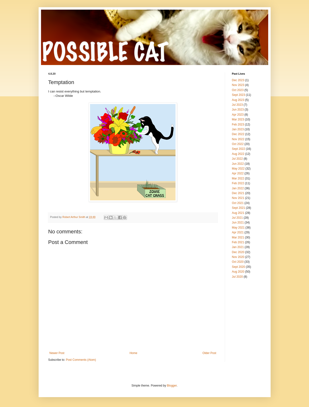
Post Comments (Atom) (81, 359)
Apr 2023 (238, 114)
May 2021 (238, 227)
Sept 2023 (238, 95)
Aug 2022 (238, 154)
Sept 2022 (238, 149)
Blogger (172, 385)
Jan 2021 (238, 247)
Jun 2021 (238, 222)
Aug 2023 (238, 100)
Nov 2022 (238, 139)
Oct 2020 (238, 261)
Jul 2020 (237, 276)
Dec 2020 (238, 252)
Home (133, 353)
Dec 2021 (238, 193)
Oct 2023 (238, 90)
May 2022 (238, 168)
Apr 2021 (238, 232)
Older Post (209, 353)
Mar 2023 (238, 119)
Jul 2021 (237, 217)
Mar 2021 (238, 237)
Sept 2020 (238, 267)
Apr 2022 (238, 173)
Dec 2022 (238, 134)
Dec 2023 (238, 80)
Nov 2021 (238, 198)
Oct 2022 (238, 144)
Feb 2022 (238, 183)
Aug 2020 (238, 271)
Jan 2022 (238, 188)
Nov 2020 (238, 257)
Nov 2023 (238, 85)
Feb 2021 (238, 242)
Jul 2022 (237, 158)
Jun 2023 (238, 109)
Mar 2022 (238, 178)
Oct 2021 (238, 203)
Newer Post (56, 353)
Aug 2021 (238, 213)
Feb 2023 (238, 124)
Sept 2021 (238, 208)
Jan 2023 (238, 129)
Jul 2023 (237, 104)
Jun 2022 (238, 163)
